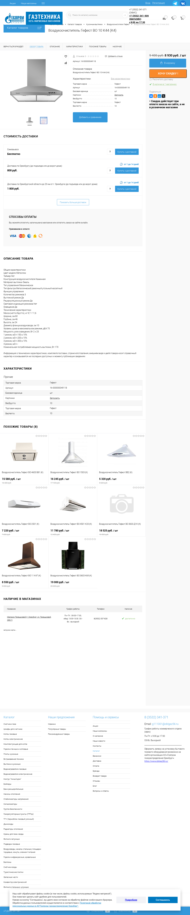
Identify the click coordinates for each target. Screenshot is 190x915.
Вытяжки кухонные (12, 764)
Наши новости (99, 741)
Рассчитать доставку (161, 79)
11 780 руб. (72, 532)
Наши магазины (29, 3)
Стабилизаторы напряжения (16, 799)
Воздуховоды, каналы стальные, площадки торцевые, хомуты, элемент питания (22, 851)
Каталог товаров (24, 27)
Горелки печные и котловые (16, 749)
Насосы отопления (12, 794)
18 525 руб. (121, 532)
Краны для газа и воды (14, 834)
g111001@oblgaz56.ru (165, 724)
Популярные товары (57, 729)
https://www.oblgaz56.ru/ (156, 761)
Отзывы (96, 781)
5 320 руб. (121, 481)
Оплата (96, 766)
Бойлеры (7, 784)
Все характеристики (120, 79)
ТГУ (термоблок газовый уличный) (19, 819)
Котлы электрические (13, 739)
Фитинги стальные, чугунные (16, 887)
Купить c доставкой (126, 152)
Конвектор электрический (15, 882)
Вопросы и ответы (101, 791)
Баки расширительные (13, 789)
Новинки (52, 724)
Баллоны (7, 862)
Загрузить (118, 95)
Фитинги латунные (12, 839)
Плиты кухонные (11, 754)
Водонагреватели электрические (18, 774)
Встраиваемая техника (14, 759)
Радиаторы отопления (13, 829)
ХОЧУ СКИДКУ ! (168, 73)
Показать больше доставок (73, 202)
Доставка (97, 761)
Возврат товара (100, 776)
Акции (13, 3)
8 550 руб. (24, 584)
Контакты (97, 746)
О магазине (98, 736)
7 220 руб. (24, 532)
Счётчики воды (10, 867)
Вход (147, 3)
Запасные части (11, 877)
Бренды (96, 771)
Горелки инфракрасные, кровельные (20, 857)
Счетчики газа (10, 724)
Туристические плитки (13, 872)
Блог (95, 786)
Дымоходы (8, 824)
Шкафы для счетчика (13, 729)
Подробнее (131, 900)
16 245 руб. (72, 481)
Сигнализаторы (10, 804)
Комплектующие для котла (15, 744)
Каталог (96, 751)
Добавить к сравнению (90, 117)
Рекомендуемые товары (59, 734)
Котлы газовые (10, 734)
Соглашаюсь (163, 900)
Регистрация (158, 3)
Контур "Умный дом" (12, 779)
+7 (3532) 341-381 (12, 911)
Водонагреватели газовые (15, 769)
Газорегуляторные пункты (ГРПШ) (18, 814)
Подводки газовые (12, 844)
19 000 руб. (72, 584)
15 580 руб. (24, 481)
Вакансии (97, 756)
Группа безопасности (13, 809)
